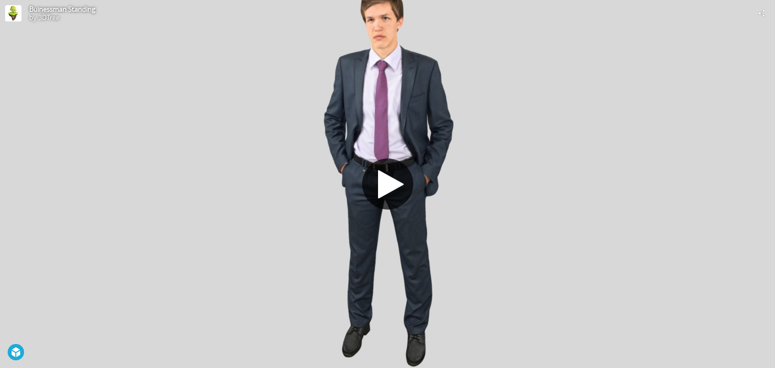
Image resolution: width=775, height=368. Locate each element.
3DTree (48, 17)
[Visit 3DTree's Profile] (13, 13)
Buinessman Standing (62, 9)
